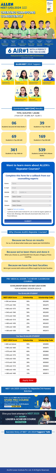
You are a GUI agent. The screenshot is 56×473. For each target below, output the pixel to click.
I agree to (15, 209)
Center (6, 197)
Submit (28, 221)
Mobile (6, 192)
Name (6, 183)
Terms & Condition (18, 209)
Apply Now (28, 380)
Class (6, 201)
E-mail (6, 188)
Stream (6, 205)
